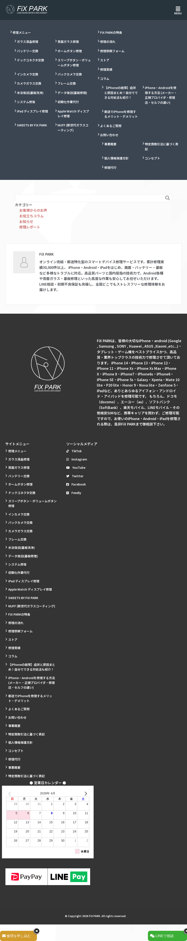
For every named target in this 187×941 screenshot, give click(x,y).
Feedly (73, 493)
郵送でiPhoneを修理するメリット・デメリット (121, 114)
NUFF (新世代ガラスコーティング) (73, 127)
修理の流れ (107, 41)
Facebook (76, 484)
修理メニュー (22, 32)
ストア (104, 60)
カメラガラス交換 (29, 83)
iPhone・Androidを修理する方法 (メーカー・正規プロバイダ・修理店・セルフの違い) (161, 94)
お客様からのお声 (33, 210)
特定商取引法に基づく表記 (161, 146)
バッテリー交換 (27, 51)
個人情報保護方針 (116, 158)
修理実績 (106, 69)
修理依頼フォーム (112, 51)
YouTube (75, 467)
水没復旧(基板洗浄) (30, 92)
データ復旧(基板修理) (72, 92)
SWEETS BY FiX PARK (32, 125)
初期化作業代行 (68, 102)
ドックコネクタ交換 (30, 60)
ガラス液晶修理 (27, 41)
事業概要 (110, 144)
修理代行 (110, 167)
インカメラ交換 (27, 74)
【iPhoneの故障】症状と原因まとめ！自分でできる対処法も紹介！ (121, 92)
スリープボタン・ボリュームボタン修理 (74, 62)
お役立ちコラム (31, 215)
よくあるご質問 (110, 126)
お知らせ (26, 221)
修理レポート (29, 226)
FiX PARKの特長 (111, 32)
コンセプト (152, 158)
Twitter (74, 476)
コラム (104, 78)
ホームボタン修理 (70, 51)
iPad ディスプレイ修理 (32, 111)
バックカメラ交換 (70, 74)
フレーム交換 (67, 83)
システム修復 (26, 102)
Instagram (76, 459)
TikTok (74, 451)
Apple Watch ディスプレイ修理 (73, 113)
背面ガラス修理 (68, 41)
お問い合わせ (109, 135)
